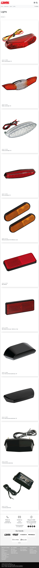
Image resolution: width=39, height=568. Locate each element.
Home (2, 6)
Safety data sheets (14, 553)
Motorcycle (6, 6)
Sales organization (23, 550)
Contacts (31, 549)
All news (2, 16)
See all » (19, 542)
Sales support (13, 551)
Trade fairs (4, 559)
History (3, 549)
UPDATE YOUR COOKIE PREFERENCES (17, 566)
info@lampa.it (19, 522)
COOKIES (6, 566)
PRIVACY (3, 566)
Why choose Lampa (5, 554)
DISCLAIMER (10, 566)
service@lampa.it (19, 526)
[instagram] (30, 526)
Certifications (4, 555)
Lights (11, 6)
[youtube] (32, 526)
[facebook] (28, 526)
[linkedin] (34, 526)
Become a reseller (33, 550)
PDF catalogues (14, 550)
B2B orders (13, 549)
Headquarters (4, 553)
